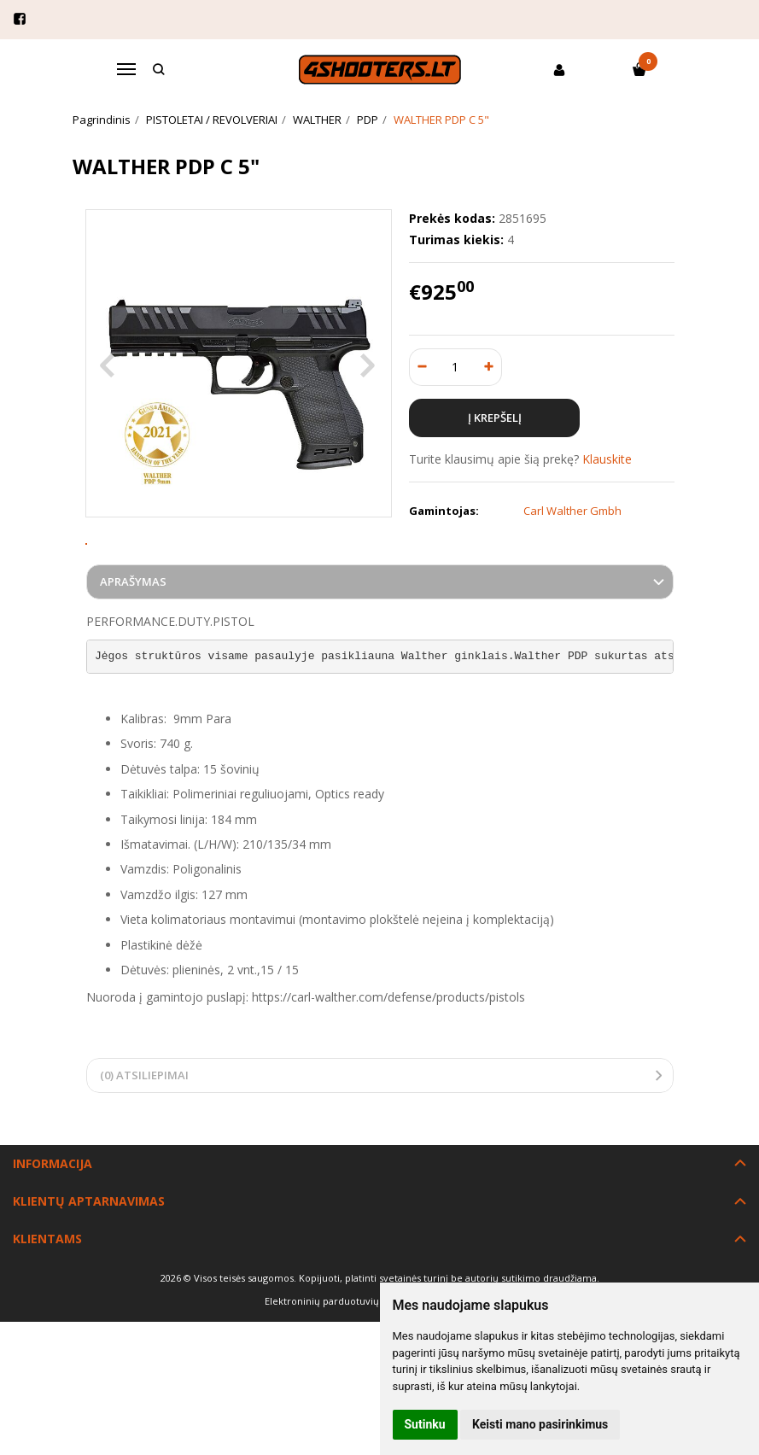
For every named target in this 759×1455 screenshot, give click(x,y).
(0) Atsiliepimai (144, 1131)
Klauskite (607, 459)
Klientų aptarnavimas (89, 1257)
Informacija (52, 1220)
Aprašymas (133, 638)
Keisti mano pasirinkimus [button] (540, 1424)
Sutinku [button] (425, 1424)
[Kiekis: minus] (421, 367)
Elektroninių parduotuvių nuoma (339, 1357)
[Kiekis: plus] (489, 367)
